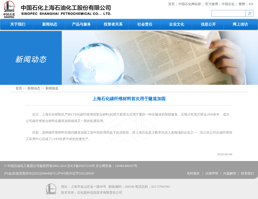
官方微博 (211, 4)
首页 (171, 4)
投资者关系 (113, 24)
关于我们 (17, 24)
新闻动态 (49, 24)
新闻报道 (51, 88)
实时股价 (193, 173)
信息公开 (208, 24)
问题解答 (229, 173)
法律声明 (211, 173)
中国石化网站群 (189, 4)
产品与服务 (81, 24)
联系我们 (247, 173)
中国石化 (228, 4)
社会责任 (144, 24)
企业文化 (176, 24)
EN (251, 4)
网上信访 (240, 24)
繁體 (242, 4)
